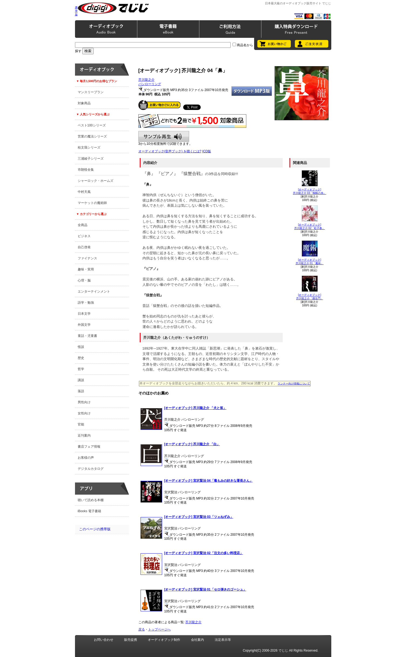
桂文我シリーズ (89, 147)
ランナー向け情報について (294, 383)
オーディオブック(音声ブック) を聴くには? (170, 151)
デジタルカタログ (91, 469)
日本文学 (84, 314)
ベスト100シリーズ (92, 125)
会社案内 (197, 640)
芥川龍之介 (146, 80)
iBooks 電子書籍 (89, 511)
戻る (141, 629)
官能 (81, 424)
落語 (81, 391)
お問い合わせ (103, 640)
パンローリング (149, 84)
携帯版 (76, 11)
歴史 (81, 358)
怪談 (81, 347)
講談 (81, 380)
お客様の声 (86, 458)
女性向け (84, 413)
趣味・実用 (86, 269)
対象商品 (84, 103)
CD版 (207, 151)
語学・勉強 (86, 302)
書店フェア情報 (89, 446)
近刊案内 (84, 435)
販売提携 (130, 640)
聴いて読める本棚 (91, 500)
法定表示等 (223, 640)
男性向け (84, 402)
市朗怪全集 (86, 170)
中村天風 (84, 192)
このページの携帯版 (95, 529)
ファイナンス (87, 258)
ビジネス (84, 236)
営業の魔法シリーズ (92, 136)
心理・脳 (84, 280)
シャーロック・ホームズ (95, 181)
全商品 (82, 225)
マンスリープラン (91, 92)
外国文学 (84, 325)
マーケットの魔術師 (92, 203)
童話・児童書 (87, 336)
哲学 (81, 369)
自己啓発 (84, 247)
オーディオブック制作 (164, 640)
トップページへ (159, 629)
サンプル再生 (163, 136)
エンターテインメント (94, 291)
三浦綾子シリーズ (91, 158)
